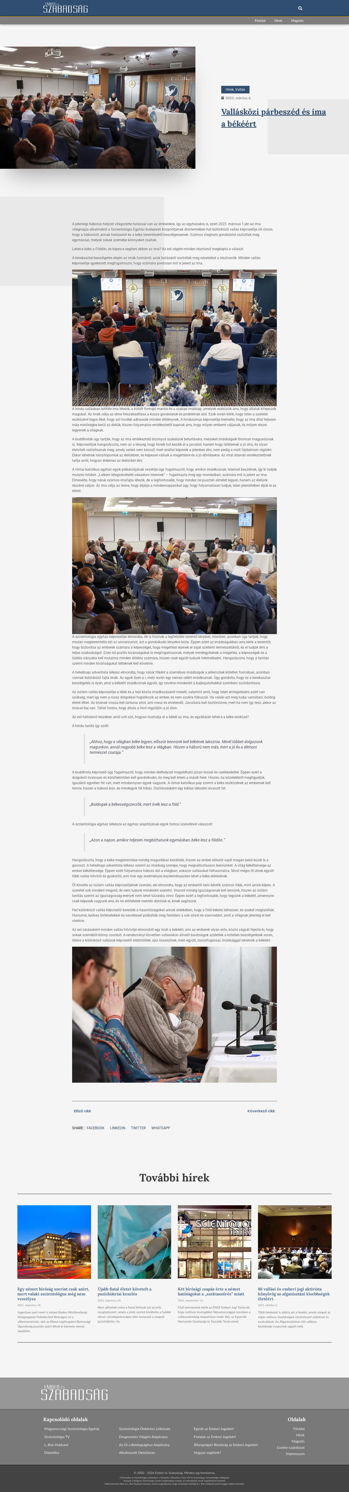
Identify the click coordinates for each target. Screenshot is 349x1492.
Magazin (297, 21)
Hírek (278, 21)
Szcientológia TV (57, 1436)
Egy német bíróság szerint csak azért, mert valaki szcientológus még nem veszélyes (53, 1293)
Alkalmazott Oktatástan (137, 1453)
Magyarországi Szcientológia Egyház (72, 1428)
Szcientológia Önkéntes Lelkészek (145, 1428)
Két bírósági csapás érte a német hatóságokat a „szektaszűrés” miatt (211, 1291)
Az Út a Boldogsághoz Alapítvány (144, 1445)
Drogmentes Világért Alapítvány (143, 1436)
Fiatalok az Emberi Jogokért (215, 1436)
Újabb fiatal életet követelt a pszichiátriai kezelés (124, 1291)
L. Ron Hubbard (56, 1445)
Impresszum (295, 1453)
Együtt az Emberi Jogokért (214, 1428)
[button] (300, 8)
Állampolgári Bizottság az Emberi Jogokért (226, 1445)
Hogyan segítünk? (208, 1453)
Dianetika (51, 1453)
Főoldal (260, 21)
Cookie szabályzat (291, 1447)
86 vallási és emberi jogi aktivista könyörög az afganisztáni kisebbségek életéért (294, 1293)
